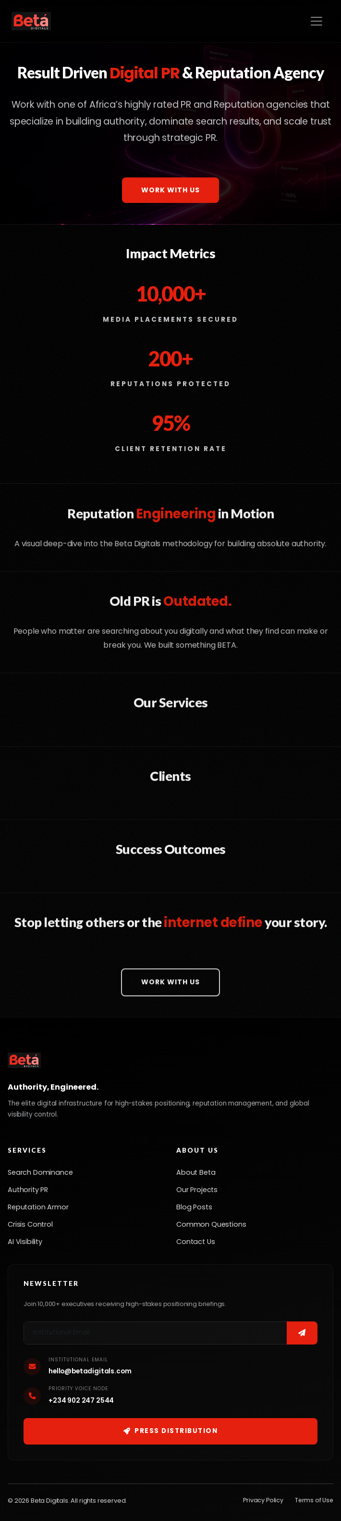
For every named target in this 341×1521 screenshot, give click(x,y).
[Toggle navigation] (316, 21)
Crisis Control (30, 1224)
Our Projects (197, 1189)
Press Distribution (170, 1430)
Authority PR (28, 1189)
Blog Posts (194, 1207)
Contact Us (195, 1241)
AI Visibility (25, 1241)
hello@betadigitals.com (90, 1371)
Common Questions (211, 1224)
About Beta (195, 1172)
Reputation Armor (38, 1207)
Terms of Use (314, 1500)
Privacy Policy (263, 1500)
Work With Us (170, 190)
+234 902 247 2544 (81, 1400)
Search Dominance (40, 1172)
